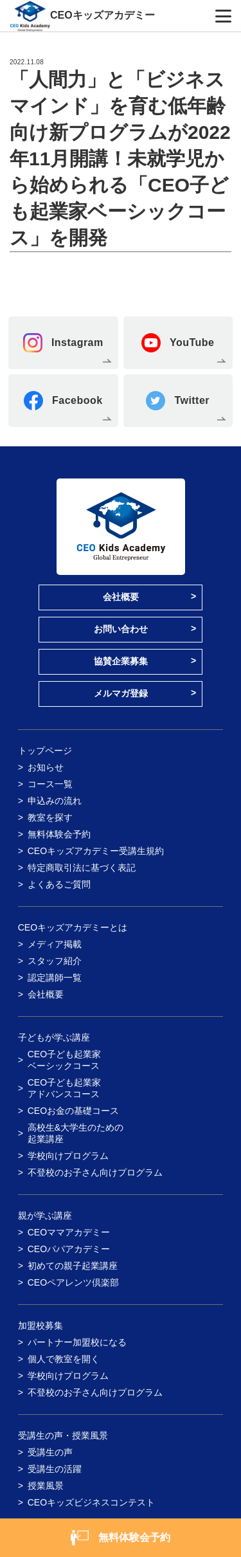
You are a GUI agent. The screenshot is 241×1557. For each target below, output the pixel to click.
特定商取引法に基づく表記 (82, 867)
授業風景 (46, 1485)
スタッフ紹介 (55, 961)
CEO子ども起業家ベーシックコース (64, 1060)
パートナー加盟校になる (77, 1342)
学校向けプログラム (68, 1156)
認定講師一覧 (55, 977)
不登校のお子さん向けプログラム (95, 1172)
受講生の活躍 (55, 1469)
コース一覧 (50, 784)
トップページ (45, 750)
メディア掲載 (55, 944)
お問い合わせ (121, 629)
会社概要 (121, 597)
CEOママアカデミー (69, 1232)
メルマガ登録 (121, 693)
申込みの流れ (55, 801)
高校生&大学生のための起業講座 (75, 1133)
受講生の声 (50, 1452)
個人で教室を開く (64, 1359)
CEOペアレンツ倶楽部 (73, 1282)
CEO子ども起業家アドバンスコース (64, 1088)
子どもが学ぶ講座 (54, 1037)
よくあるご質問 (59, 884)
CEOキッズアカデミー (102, 15)
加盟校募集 (40, 1325)
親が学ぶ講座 (45, 1215)
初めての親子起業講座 (73, 1266)
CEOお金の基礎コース (73, 1111)
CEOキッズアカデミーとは (72, 927)
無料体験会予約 (59, 834)
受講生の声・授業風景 (63, 1435)
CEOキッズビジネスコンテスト (91, 1502)
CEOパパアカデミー (69, 1249)
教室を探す (50, 817)
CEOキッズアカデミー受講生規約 (96, 851)
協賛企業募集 (121, 661)
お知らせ (46, 767)
